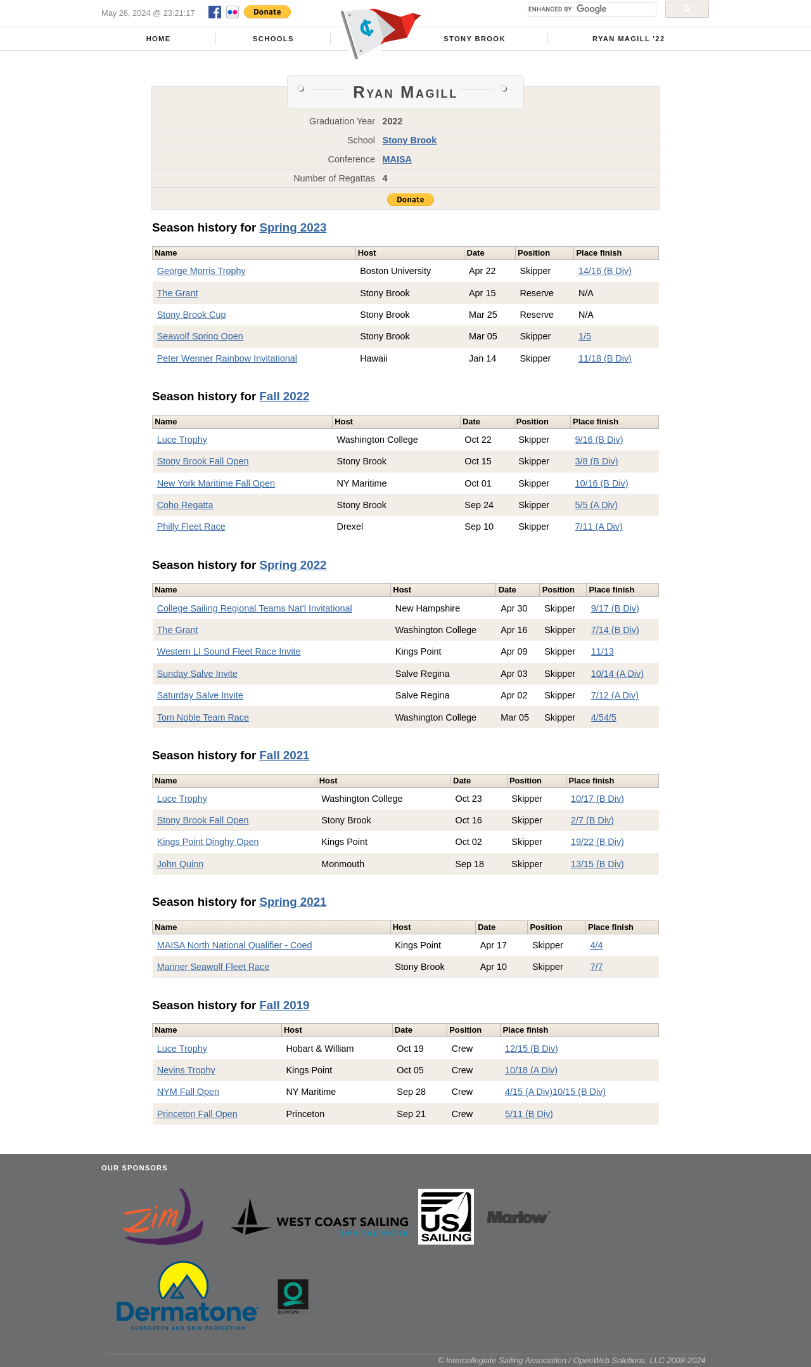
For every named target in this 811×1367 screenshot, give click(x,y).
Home (158, 39)
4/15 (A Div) (528, 1092)
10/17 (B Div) (597, 799)
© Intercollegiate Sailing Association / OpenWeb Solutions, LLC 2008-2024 (572, 1360)
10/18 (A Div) (531, 1070)
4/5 (597, 717)
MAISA (397, 159)
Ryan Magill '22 (628, 39)
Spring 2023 (292, 227)
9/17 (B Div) (615, 608)
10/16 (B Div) (602, 483)
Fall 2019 (284, 1005)
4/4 (596, 945)
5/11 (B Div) (529, 1114)
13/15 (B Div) (597, 864)
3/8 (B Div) (596, 461)
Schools (273, 39)
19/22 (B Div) (597, 842)
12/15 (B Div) (531, 1048)
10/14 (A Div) (617, 674)
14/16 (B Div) (605, 271)
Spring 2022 (292, 565)
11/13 (602, 651)
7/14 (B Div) (615, 630)
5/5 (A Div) (596, 505)
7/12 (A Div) (615, 695)
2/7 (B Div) (592, 820)
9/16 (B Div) (599, 440)
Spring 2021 (292, 901)
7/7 (596, 967)
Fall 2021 (284, 755)
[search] (590, 9)
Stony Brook (475, 39)
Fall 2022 (284, 396)
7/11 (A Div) (599, 526)
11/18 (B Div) (605, 358)
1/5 (584, 336)
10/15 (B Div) (579, 1092)
